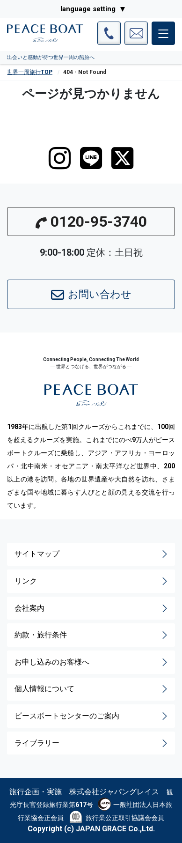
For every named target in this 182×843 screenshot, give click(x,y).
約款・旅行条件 (92, 635)
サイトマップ (92, 554)
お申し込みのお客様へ (92, 662)
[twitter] (122, 158)
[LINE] (91, 158)
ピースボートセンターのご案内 (92, 716)
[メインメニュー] (163, 33)
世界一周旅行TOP (29, 72)
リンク (92, 581)
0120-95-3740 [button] (91, 221)
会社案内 (92, 608)
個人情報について (92, 689)
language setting (88, 9)
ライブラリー (92, 743)
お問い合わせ (91, 295)
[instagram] (60, 158)
